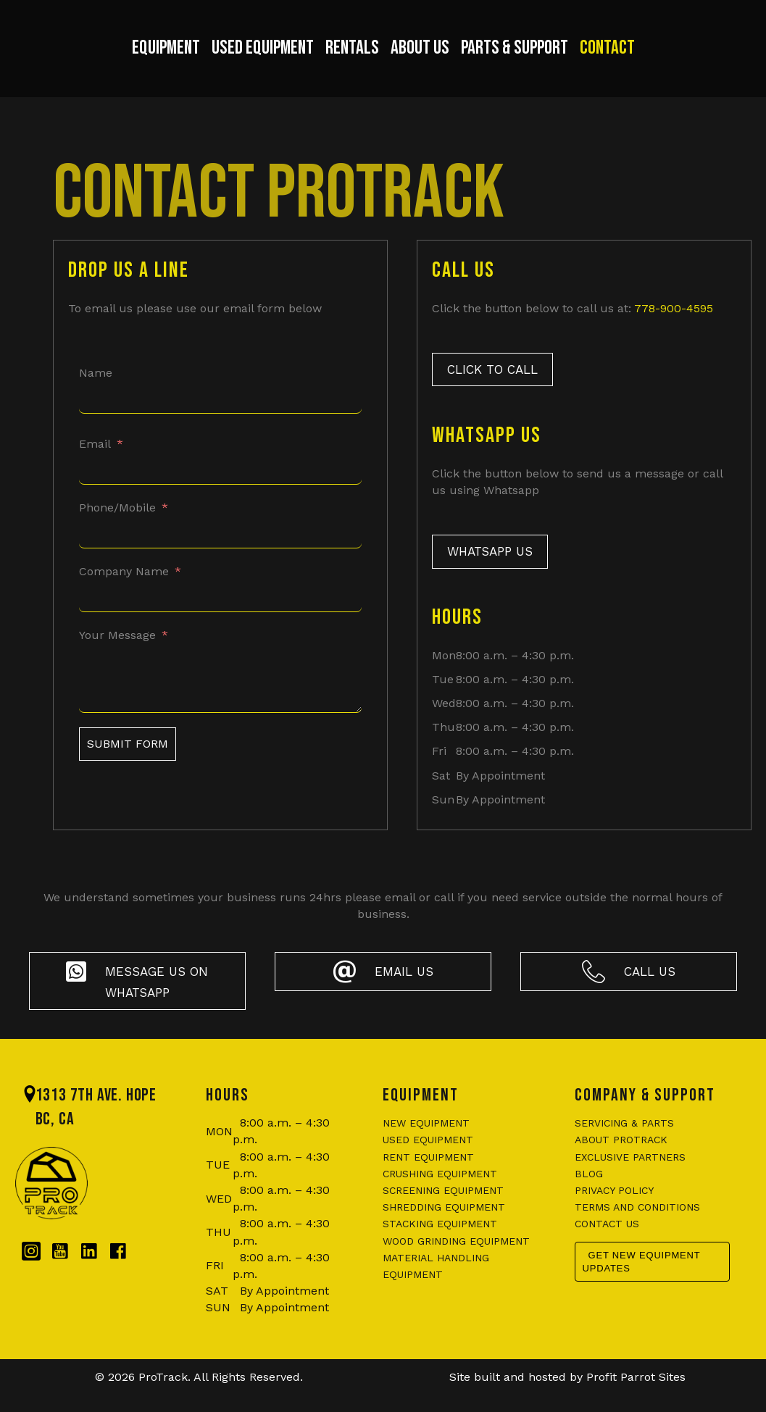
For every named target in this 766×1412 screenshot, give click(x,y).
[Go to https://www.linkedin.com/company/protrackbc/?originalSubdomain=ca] (89, 1278)
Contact (650, 62)
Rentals (309, 62)
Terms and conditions (637, 1233)
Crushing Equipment (440, 1200)
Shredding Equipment (444, 1233)
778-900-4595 (673, 334)
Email (95, 470)
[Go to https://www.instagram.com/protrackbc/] (31, 1278)
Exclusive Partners (630, 1183)
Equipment (122, 62)
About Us (463, 62)
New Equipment (426, 1149)
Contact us (607, 1250)
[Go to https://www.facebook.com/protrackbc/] (118, 1278)
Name (95, 399)
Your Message (117, 662)
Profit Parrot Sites (636, 1404)
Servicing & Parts (624, 1149)
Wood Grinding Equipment (456, 1267)
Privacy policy (614, 1216)
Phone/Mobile (117, 533)
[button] (492, 396)
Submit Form (127, 770)
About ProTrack (621, 1166)
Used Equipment (219, 62)
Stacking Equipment (440, 1250)
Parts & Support (558, 62)
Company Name (124, 597)
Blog (589, 1200)
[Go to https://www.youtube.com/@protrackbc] (60, 1278)
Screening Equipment (443, 1216)
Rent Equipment (428, 1183)
